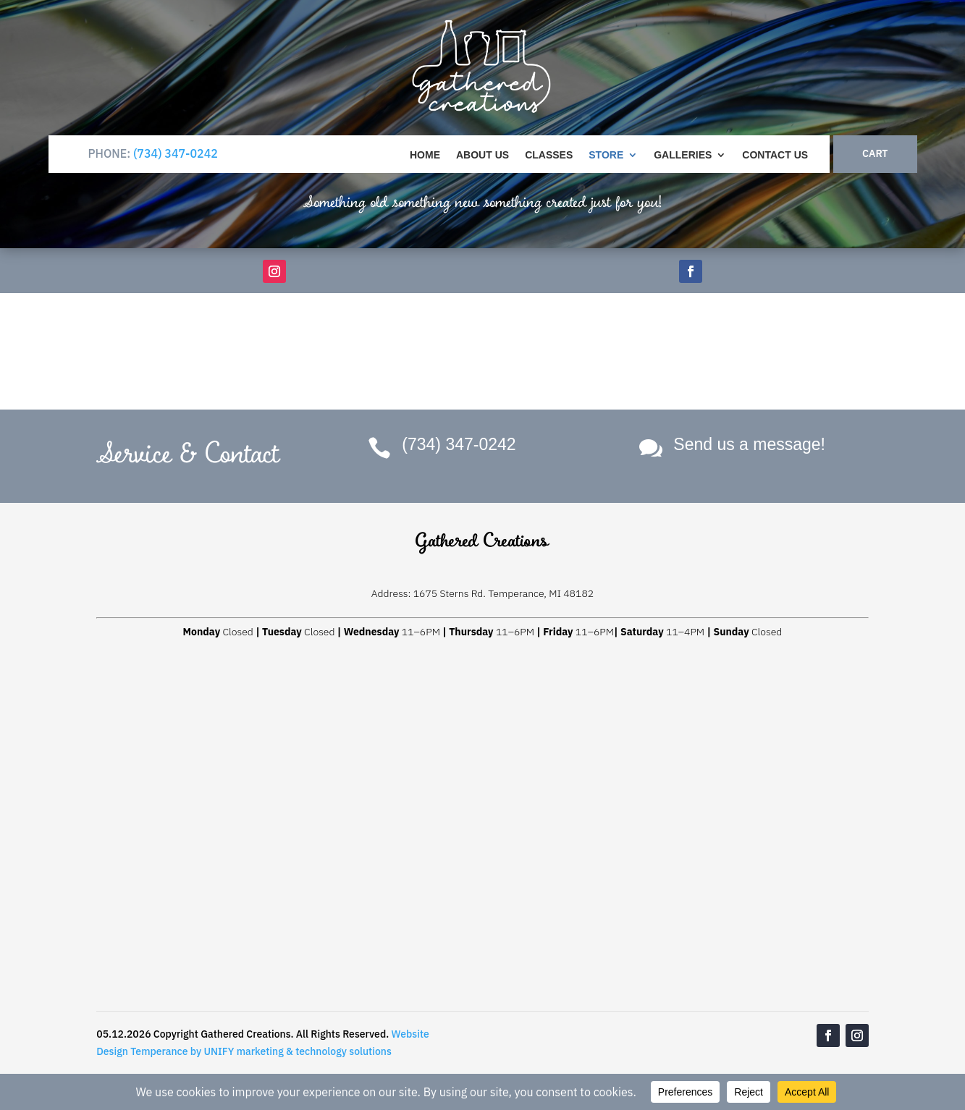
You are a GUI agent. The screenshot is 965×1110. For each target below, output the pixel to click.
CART (875, 153)
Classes (549, 155)
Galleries (683, 155)
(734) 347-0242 (175, 153)
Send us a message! (749, 444)
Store (606, 155)
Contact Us (775, 155)
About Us (482, 155)
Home (425, 155)
